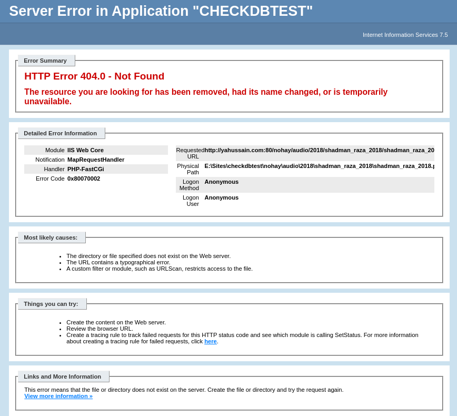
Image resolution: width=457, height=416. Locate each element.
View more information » (58, 396)
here (210, 341)
